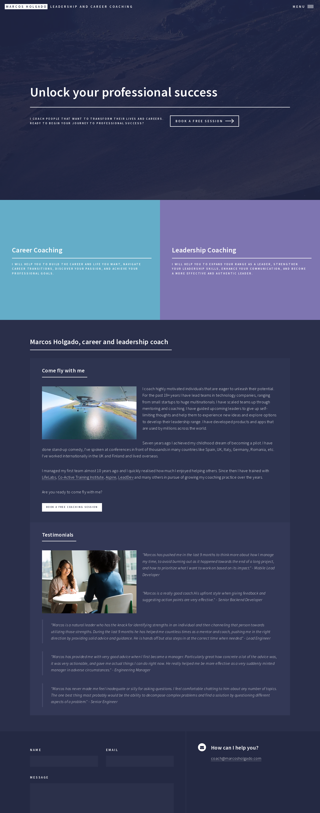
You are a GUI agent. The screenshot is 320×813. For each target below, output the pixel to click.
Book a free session (199, 121)
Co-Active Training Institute (81, 477)
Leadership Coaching (204, 249)
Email (112, 750)
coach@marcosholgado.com (236, 758)
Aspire (111, 477)
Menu (299, 6)
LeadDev (126, 477)
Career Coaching (37, 249)
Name (36, 750)
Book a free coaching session (72, 507)
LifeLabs (49, 477)
